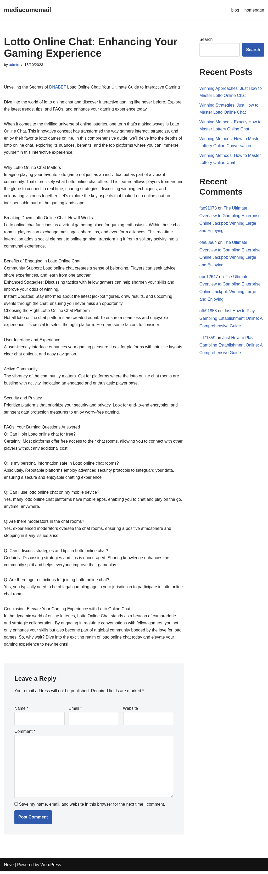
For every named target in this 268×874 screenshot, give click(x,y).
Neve (9, 867)
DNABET (57, 87)
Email (75, 710)
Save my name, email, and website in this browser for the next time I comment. (92, 807)
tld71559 (207, 338)
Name (21, 710)
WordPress (50, 867)
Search (206, 39)
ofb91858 (208, 311)
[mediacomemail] (27, 10)
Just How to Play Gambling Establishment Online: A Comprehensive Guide (231, 319)
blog (235, 10)
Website (130, 710)
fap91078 (208, 208)
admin (14, 65)
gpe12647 (208, 277)
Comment (24, 734)
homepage (254, 10)
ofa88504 (208, 243)
